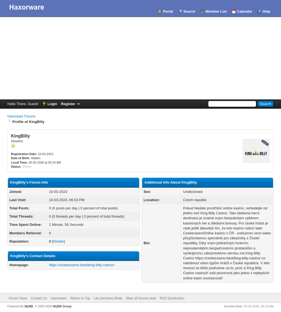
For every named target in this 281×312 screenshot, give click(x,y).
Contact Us (39, 298)
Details (58, 241)
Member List (216, 11)
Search (189, 11)
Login (52, 104)
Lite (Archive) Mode (108, 298)
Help (266, 11)
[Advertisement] (140, 58)
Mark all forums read (141, 298)
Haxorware (59, 298)
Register (68, 104)
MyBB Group (62, 306)
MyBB (28, 306)
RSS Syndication (172, 298)
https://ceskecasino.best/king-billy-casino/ (81, 265)
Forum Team (18, 298)
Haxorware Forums (21, 116)
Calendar (244, 11)
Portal (168, 11)
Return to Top (80, 298)
